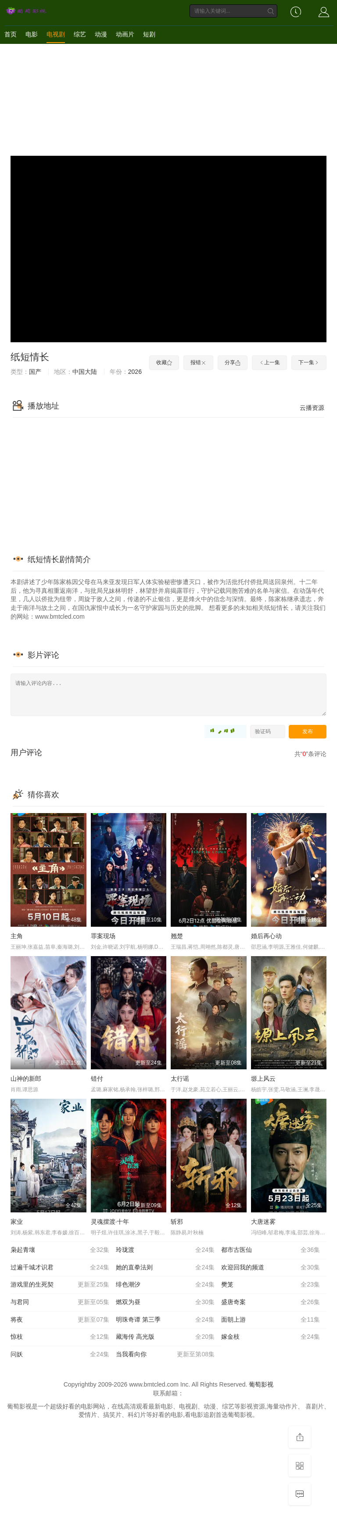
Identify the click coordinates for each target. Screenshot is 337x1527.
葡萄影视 (261, 1384)
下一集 (308, 362)
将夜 (60, 1320)
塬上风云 (263, 1078)
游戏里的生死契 (60, 1284)
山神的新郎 (26, 1078)
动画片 (125, 34)
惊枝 (60, 1337)
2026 (135, 371)
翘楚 (177, 935)
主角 (17, 935)
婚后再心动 (266, 935)
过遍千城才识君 (60, 1267)
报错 (198, 362)
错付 (97, 1078)
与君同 (60, 1302)
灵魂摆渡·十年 (110, 1221)
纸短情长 (30, 356)
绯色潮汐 (165, 1284)
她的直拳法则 (165, 1267)
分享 (232, 362)
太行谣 (180, 1078)
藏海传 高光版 (165, 1337)
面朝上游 (270, 1320)
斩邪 (177, 1221)
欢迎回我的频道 (270, 1267)
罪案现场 (103, 935)
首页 (10, 34)
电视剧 (56, 34)
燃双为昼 (165, 1302)
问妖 (60, 1354)
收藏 (164, 362)
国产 (35, 371)
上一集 (269, 362)
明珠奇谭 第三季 (165, 1320)
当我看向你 (165, 1354)
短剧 (149, 34)
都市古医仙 (270, 1250)
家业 (17, 1221)
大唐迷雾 (263, 1221)
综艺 (80, 34)
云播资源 (312, 407)
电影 (31, 34)
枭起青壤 (60, 1250)
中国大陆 (84, 371)
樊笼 (270, 1284)
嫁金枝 (270, 1337)
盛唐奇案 (270, 1302)
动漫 (101, 34)
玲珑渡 (165, 1250)
